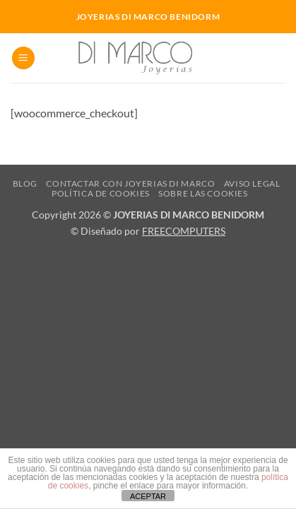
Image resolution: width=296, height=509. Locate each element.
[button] (23, 58)
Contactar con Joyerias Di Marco (130, 183)
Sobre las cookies (202, 193)
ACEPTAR (148, 496)
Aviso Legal (252, 183)
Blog (25, 183)
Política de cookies (101, 193)
